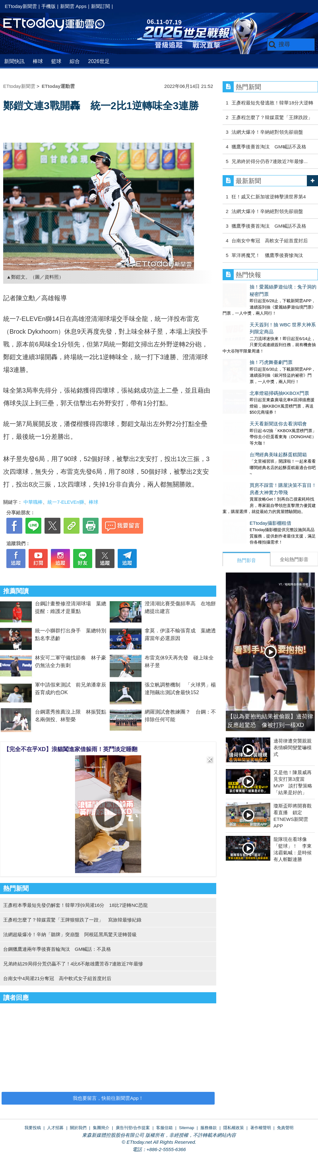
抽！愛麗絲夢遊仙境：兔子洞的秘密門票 (265, 286)
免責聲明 (285, 1127)
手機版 (48, 6)
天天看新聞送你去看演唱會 (251, 384)
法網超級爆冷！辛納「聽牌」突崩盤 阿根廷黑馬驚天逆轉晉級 (70, 934)
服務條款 (208, 1127)
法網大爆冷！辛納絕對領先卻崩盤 (267, 132)
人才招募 (55, 1127)
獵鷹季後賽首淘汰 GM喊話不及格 (269, 146)
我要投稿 (32, 1127)
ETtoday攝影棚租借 (243, 470)
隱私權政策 (233, 1127)
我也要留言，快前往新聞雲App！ (108, 1098)
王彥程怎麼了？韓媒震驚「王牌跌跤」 (272, 117)
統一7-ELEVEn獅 (65, 502)
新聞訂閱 (100, 6)
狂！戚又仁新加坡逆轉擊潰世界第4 (269, 196)
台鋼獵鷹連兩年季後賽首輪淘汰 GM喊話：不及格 (57, 949)
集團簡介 (101, 1127)
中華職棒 (33, 502)
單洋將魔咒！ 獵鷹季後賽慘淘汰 (267, 255)
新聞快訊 (14, 61)
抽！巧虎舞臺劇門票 (244, 335)
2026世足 (99, 61)
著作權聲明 (260, 1127)
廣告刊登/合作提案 (133, 1127)
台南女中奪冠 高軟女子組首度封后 (270, 240)
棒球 (38, 61)
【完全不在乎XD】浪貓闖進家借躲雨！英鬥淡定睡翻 (70, 749)
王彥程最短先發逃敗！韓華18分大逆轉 (272, 102)
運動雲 (58, 25)
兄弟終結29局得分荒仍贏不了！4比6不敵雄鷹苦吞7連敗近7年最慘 (73, 963)
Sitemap (186, 1127)
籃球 (56, 61)
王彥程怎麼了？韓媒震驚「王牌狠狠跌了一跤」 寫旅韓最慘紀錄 (72, 919)
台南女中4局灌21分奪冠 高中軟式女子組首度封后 (57, 978)
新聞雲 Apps (73, 6)
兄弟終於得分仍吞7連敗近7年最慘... (270, 161)
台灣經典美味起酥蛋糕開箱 (251, 408)
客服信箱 (164, 1127)
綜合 (75, 61)
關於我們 (78, 1127)
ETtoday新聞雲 (21, 6)
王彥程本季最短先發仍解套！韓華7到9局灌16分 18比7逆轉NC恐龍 (75, 905)
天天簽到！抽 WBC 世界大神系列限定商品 (268, 311)
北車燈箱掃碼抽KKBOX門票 (252, 360)
